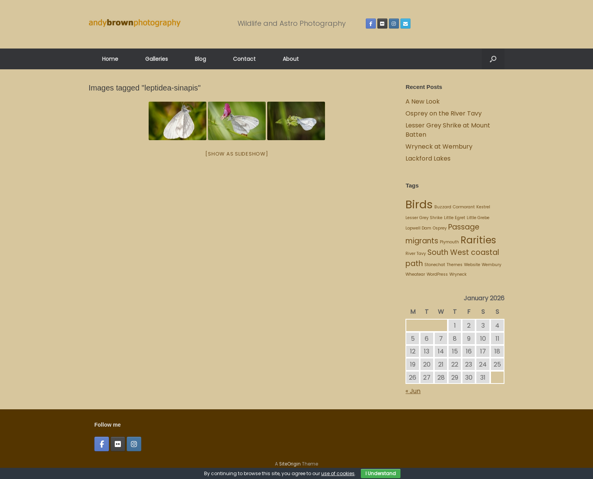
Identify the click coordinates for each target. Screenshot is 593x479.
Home (110, 59)
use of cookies (338, 473)
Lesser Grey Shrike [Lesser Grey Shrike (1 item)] (423, 218)
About (291, 59)
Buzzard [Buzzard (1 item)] (442, 207)
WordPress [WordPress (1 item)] (437, 274)
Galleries (156, 59)
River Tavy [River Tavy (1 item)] (415, 253)
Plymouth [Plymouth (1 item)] (449, 242)
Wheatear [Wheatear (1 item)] (415, 274)
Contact (244, 59)
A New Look (422, 101)
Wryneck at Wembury (439, 146)
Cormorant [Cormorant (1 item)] (464, 207)
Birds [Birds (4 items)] (419, 204)
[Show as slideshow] (236, 153)
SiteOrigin (290, 464)
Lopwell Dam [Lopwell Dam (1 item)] (418, 228)
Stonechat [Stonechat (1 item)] (434, 265)
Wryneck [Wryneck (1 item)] (458, 274)
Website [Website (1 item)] (472, 265)
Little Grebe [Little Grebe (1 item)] (478, 218)
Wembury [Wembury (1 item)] (491, 265)
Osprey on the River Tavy (443, 113)
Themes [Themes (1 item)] (454, 265)
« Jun (412, 391)
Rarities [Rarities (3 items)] (478, 240)
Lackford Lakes (428, 158)
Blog (200, 59)
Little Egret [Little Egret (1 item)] (454, 218)
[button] (493, 59)
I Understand (380, 473)
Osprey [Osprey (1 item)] (440, 228)
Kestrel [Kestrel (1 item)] (483, 207)
